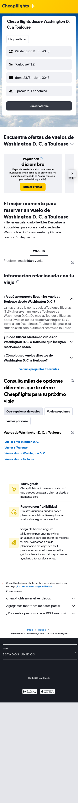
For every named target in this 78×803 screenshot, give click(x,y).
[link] (33, 187)
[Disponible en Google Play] (29, 692)
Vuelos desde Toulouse (19, 459)
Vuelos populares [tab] (58, 411)
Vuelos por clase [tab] (17, 421)
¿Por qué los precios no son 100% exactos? (41, 613)
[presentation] (72, 143)
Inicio (30, 629)
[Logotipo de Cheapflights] (15, 6)
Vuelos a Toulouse (16, 447)
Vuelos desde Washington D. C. (25, 453)
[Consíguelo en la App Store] (47, 692)
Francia (42, 629)
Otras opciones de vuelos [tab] (23, 411)
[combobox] (17, 39)
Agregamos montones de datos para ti (41, 605)
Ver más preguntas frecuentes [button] (39, 369)
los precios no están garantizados (34, 586)
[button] (39, 51)
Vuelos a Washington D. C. (22, 441)
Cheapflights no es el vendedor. (41, 598)
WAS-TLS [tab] (39, 251)
